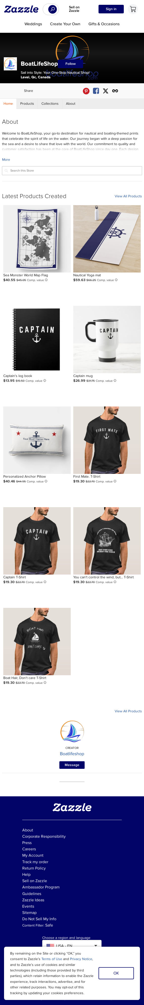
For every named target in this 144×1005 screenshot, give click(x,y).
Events (28, 906)
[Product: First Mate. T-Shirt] (107, 440)
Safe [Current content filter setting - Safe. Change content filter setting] (49, 925)
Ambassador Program (41, 887)
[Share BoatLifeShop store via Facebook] (96, 91)
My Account (32, 855)
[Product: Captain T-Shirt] (37, 541)
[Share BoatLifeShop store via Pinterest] (86, 91)
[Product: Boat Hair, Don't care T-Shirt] (37, 641)
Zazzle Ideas (33, 900)
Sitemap (29, 912)
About (27, 830)
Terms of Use (51, 959)
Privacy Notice (81, 959)
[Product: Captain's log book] (37, 339)
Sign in (111, 9)
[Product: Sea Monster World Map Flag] (37, 239)
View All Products (128, 196)
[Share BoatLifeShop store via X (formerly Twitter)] (105, 91)
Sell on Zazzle (74, 9)
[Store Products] (27, 103)
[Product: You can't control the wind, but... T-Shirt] (107, 541)
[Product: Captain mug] (107, 339)
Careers (29, 849)
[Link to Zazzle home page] (23, 9)
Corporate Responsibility (44, 836)
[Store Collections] (50, 103)
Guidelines (31, 893)
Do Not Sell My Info (39, 918)
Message (72, 765)
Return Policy (34, 868)
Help (26, 874)
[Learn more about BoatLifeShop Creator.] (72, 159)
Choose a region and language (66, 938)
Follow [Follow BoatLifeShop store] (70, 64)
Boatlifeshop (72, 753)
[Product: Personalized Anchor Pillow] (37, 440)
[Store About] (70, 103)
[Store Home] (8, 103)
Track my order (35, 861)
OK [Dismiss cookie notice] (116, 973)
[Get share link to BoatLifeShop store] (115, 91)
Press (27, 842)
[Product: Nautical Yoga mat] (107, 239)
